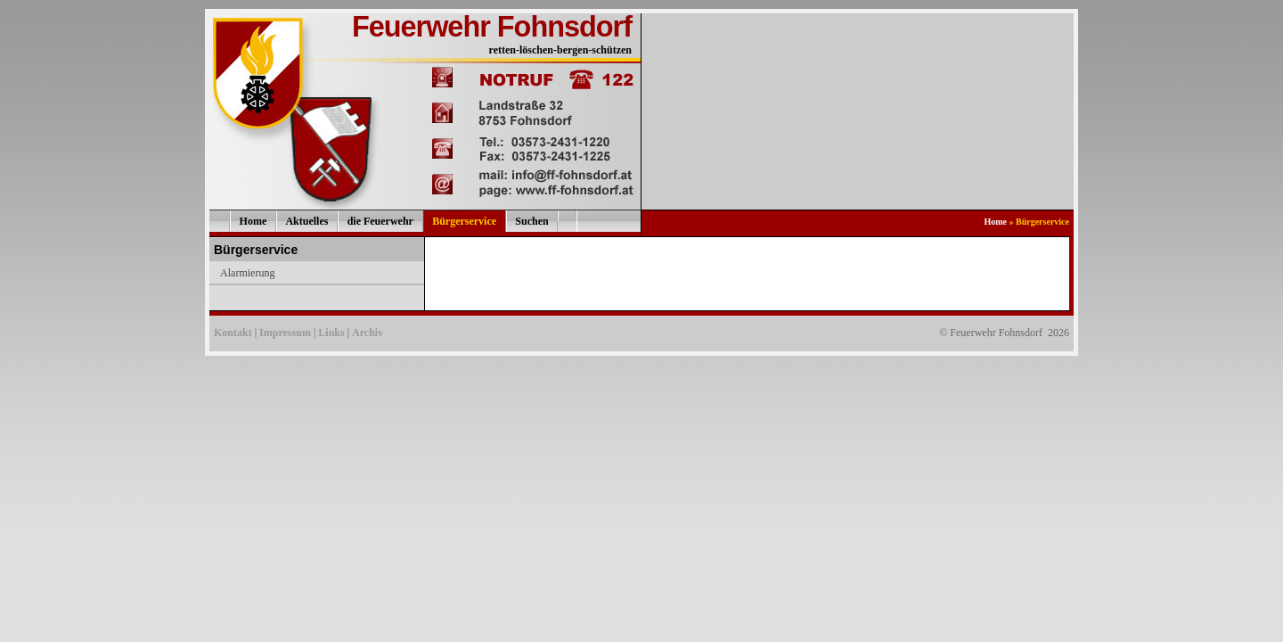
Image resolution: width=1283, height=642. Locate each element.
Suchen (531, 221)
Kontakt (233, 332)
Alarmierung (247, 273)
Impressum (285, 332)
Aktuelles (306, 221)
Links (331, 332)
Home (253, 221)
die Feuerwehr (380, 221)
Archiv (367, 332)
